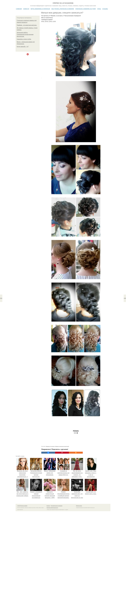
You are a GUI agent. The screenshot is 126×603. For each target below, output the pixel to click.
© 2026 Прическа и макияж (22, 505)
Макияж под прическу (50, 446)
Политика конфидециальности (52, 507)
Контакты (48, 505)
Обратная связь (79, 505)
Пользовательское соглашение (56, 505)
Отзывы (105, 8)
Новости (26, 8)
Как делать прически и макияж (62, 8)
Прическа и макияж (63, 3)
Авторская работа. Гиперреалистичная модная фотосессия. (25, 34)
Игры (99, 8)
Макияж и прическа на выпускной (62, 446)
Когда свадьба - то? (23, 46)
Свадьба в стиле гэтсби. (24, 39)
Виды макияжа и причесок (40, 8)
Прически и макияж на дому (85, 8)
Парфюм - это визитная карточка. (27, 25)
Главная (19, 8)
